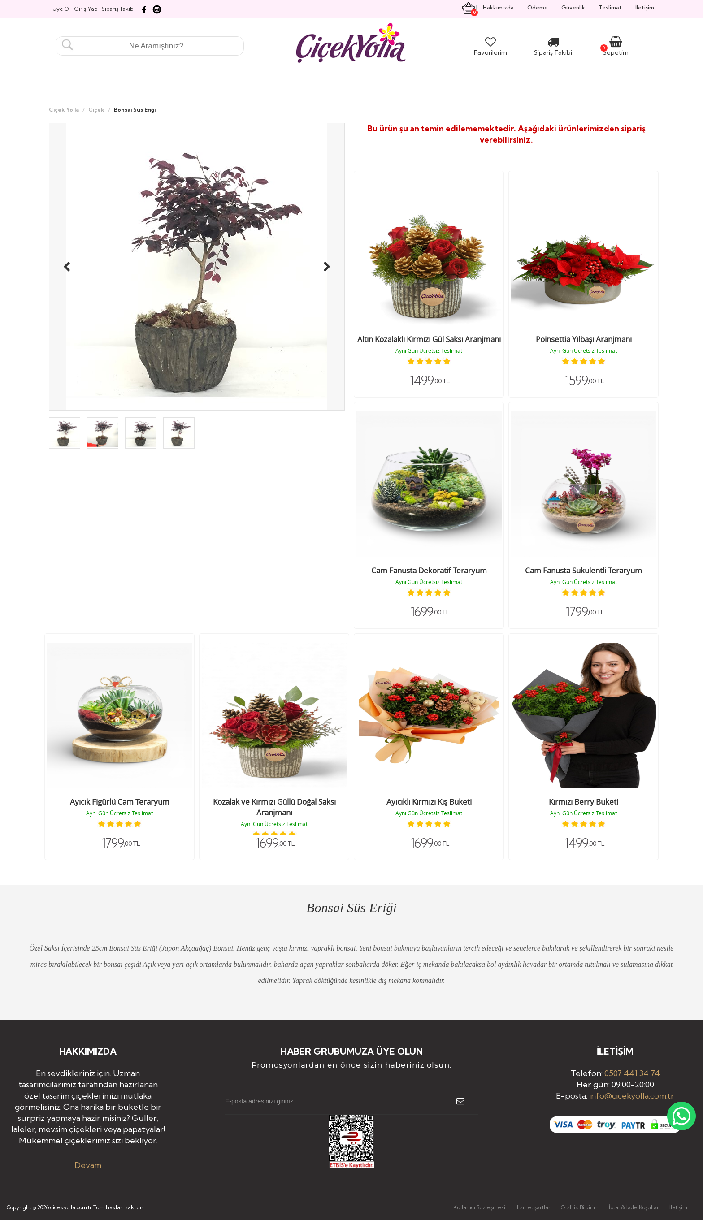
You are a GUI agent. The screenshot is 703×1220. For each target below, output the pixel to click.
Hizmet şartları (533, 1207)
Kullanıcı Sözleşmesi (479, 1207)
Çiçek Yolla (64, 109)
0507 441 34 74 (632, 1073)
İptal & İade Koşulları (634, 1207)
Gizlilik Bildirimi (580, 1207)
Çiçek (96, 109)
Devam (87, 1165)
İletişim (678, 1207)
